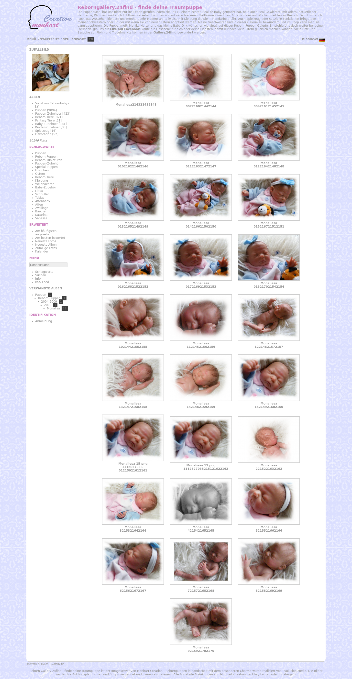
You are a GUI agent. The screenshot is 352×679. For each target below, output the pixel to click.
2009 (48, 305)
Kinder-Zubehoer (47, 127)
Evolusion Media (294, 671)
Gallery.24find (165, 32)
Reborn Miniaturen (48, 160)
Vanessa (41, 218)
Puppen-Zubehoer (48, 113)
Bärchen (41, 211)
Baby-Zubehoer (46, 124)
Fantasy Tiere (45, 120)
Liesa (39, 191)
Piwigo (44, 664)
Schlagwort (74, 39)
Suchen (40, 275)
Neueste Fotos (45, 241)
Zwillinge (41, 208)
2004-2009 (49, 301)
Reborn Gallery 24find (46, 671)
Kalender (41, 251)
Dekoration (43, 134)
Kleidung (41, 180)
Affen (39, 204)
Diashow (310, 39)
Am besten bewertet (50, 238)
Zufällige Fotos (46, 248)
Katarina (41, 215)
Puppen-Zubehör (47, 163)
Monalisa (53, 308)
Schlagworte (44, 272)
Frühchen (42, 170)
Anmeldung (43, 321)
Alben (34, 97)
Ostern (40, 173)
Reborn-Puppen (49, 298)
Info (38, 278)
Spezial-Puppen (46, 167)
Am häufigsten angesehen (45, 232)
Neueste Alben (46, 244)
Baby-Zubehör (45, 187)
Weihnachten (44, 184)
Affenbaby (42, 201)
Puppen (40, 110)
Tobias (39, 197)
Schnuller (42, 194)
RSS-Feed (42, 282)
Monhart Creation (150, 671)
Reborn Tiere (44, 117)
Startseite (50, 39)
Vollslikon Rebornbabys (52, 103)
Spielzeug (42, 130)
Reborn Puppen (46, 156)
